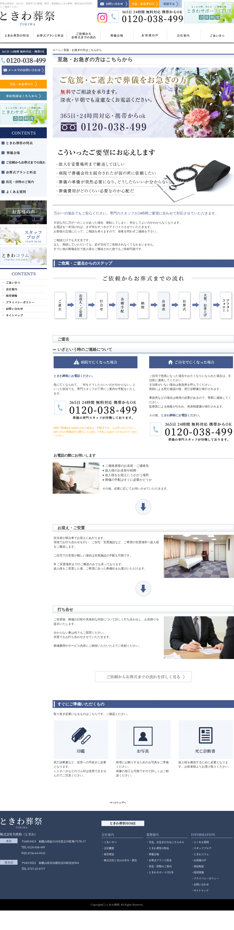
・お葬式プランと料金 (159, 860)
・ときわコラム (200, 854)
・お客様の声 (198, 860)
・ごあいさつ (109, 842)
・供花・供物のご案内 (159, 866)
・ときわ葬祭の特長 (157, 848)
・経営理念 (107, 854)
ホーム (57, 50)
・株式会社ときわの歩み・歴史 (119, 860)
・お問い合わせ (200, 884)
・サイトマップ (199, 890)
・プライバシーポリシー (205, 878)
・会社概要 (107, 848)
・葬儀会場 (152, 854)
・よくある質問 (200, 842)
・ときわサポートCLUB (159, 872)
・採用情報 (197, 872)
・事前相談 (197, 866)
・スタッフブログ (201, 848)
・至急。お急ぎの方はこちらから (165, 842)
